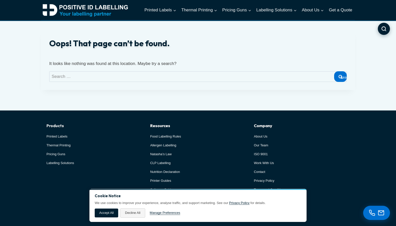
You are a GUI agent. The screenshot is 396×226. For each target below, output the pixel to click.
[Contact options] (376, 213)
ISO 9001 (261, 154)
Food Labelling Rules (165, 136)
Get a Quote (340, 10)
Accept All (106, 213)
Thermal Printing (58, 145)
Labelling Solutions (60, 163)
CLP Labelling (160, 163)
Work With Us (264, 163)
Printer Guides (160, 181)
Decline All (132, 213)
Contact (259, 172)
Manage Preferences (165, 213)
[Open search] (384, 29)
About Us (260, 136)
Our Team (261, 145)
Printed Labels (56, 136)
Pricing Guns (55, 154)
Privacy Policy (239, 203)
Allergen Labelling (163, 145)
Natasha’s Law (161, 154)
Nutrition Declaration (165, 172)
